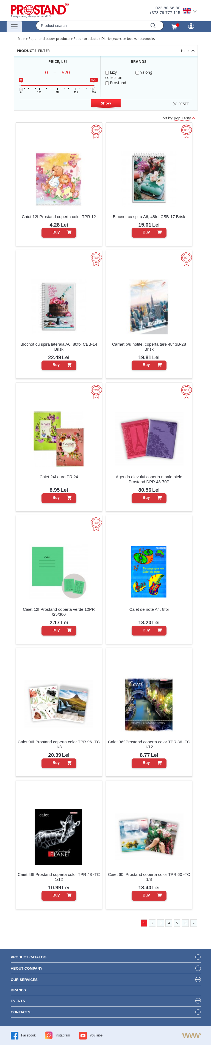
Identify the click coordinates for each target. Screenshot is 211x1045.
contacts (20, 1012)
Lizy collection (113, 75)
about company (26, 968)
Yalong (143, 72)
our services (24, 980)
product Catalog (28, 957)
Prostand (115, 82)
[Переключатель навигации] (14, 26)
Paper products (86, 38)
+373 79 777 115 (164, 12)
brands (18, 990)
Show (106, 103)
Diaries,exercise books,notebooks (128, 38)
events (18, 1001)
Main (21, 38)
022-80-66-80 (168, 8)
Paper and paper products (49, 38)
